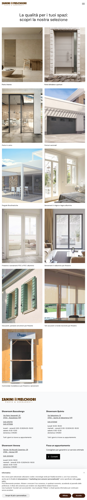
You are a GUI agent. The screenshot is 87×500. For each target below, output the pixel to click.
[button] (84, 472)
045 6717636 (8, 424)
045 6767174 (8, 422)
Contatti (54, 456)
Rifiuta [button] (65, 495)
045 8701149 (52, 422)
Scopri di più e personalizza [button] (15, 495)
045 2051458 (8, 456)
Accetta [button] (79, 495)
